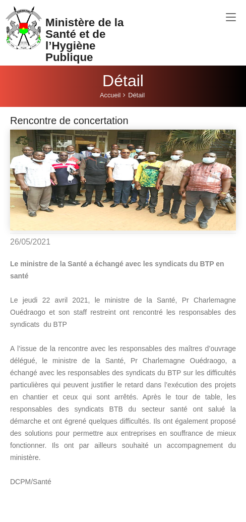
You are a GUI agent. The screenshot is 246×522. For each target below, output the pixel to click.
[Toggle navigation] (231, 17)
